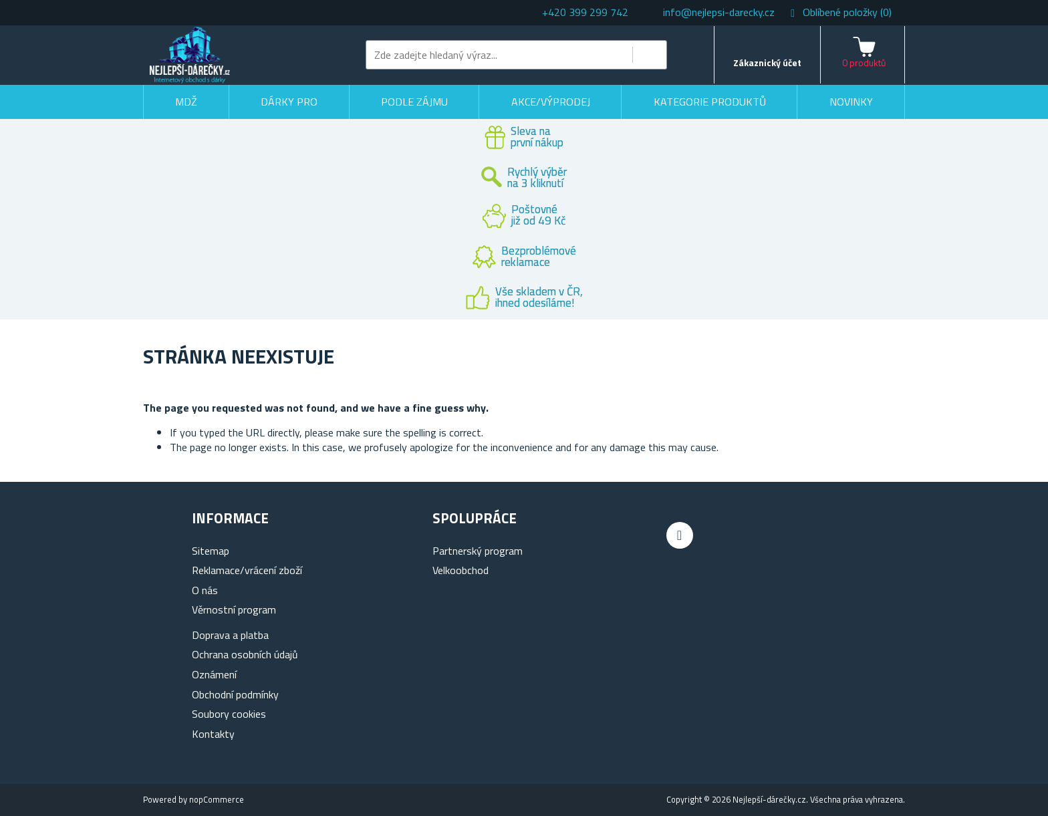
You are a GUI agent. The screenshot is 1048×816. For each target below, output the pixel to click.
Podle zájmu (414, 102)
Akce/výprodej (550, 102)
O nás (205, 590)
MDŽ (186, 102)
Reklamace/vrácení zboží (247, 570)
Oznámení (214, 674)
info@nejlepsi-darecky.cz (719, 12)
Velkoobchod (460, 570)
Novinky (851, 102)
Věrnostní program (234, 609)
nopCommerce (216, 799)
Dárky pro (289, 102)
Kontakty (213, 734)
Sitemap (210, 551)
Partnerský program (477, 551)
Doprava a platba (230, 635)
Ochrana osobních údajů (245, 654)
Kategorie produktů (710, 102)
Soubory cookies (229, 714)
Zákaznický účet (767, 62)
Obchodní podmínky (235, 694)
